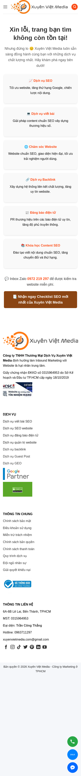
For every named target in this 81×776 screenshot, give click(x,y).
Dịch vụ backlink (14, 449)
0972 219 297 (38, 279)
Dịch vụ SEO (42, 80)
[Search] (74, 7)
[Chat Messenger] (72, 767)
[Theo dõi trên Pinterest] (32, 647)
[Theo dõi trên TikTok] (19, 647)
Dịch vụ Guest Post (16, 456)
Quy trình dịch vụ (15, 556)
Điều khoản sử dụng (17, 528)
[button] (5, 7)
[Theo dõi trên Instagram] (12, 647)
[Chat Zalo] (72, 754)
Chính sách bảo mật (17, 521)
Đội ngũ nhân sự (14, 563)
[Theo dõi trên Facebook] (6, 647)
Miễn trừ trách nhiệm (17, 535)
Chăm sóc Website (43, 146)
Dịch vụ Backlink (42, 179)
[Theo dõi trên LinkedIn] (38, 647)
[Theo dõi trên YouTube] (44, 647)
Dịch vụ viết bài (43, 113)
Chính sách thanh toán (18, 549)
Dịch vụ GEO (12, 463)
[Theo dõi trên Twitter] (25, 647)
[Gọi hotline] (72, 741)
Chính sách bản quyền (18, 542)
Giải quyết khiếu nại (17, 570)
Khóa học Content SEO (43, 245)
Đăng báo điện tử (43, 212)
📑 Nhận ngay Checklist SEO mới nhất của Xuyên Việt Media (40, 299)
